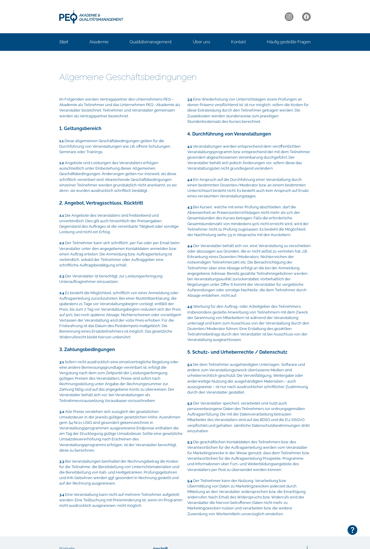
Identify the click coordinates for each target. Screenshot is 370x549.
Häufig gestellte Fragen (289, 41)
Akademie (98, 41)
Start (63, 41)
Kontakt (238, 41)
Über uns (201, 41)
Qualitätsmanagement (150, 41)
